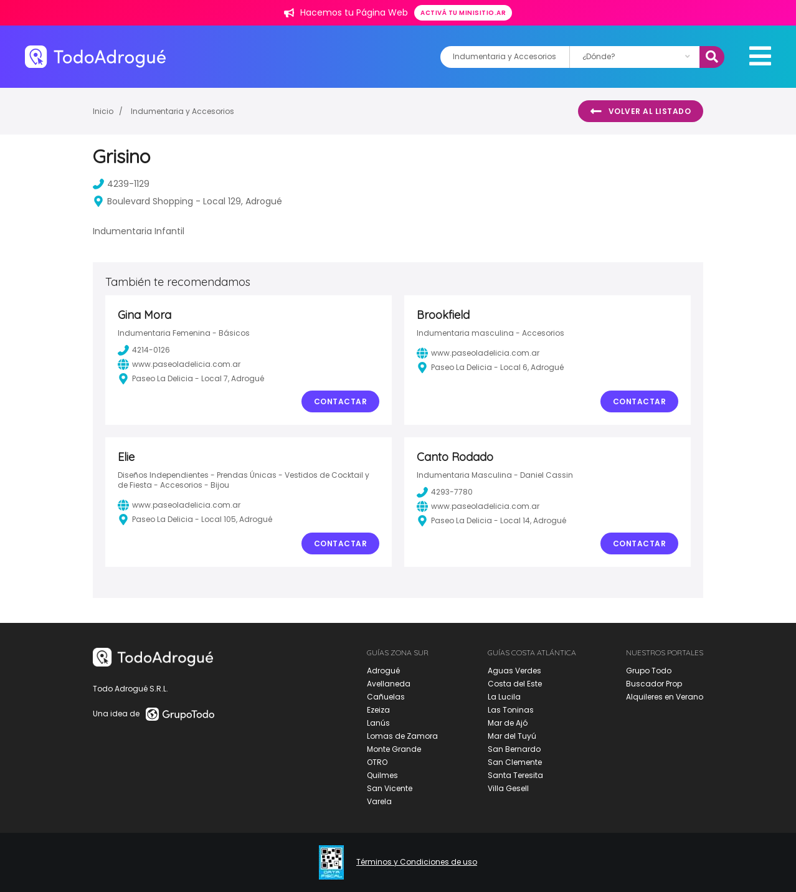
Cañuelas (386, 696)
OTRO (377, 762)
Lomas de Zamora (402, 736)
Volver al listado (640, 111)
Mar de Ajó (508, 723)
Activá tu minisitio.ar (463, 12)
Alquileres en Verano (664, 696)
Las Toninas (511, 710)
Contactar (340, 401)
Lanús (378, 723)
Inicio (103, 111)
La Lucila (504, 696)
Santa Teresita (515, 775)
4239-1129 (121, 183)
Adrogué (383, 670)
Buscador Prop (654, 683)
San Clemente (515, 762)
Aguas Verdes (514, 670)
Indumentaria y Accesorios (182, 111)
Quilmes (382, 775)
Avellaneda (388, 683)
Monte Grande (394, 749)
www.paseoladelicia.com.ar (179, 364)
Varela (379, 801)
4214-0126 (144, 350)
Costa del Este (515, 683)
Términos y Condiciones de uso (416, 862)
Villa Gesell (508, 788)
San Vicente (389, 788)
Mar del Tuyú (512, 736)
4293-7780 (445, 492)
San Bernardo (514, 749)
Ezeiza (378, 710)
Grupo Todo (648, 670)
